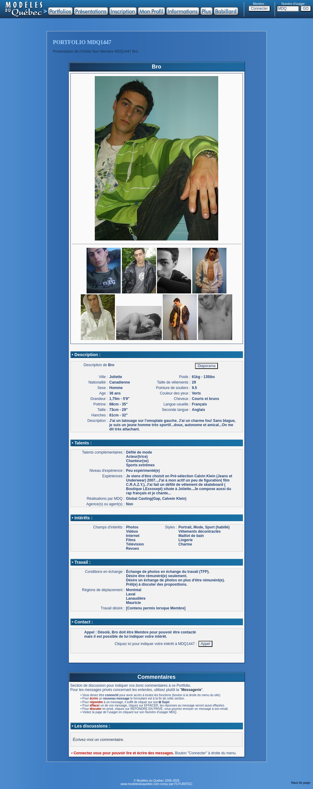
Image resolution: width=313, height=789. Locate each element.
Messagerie (191, 690)
